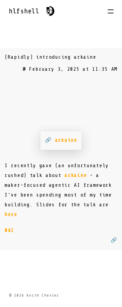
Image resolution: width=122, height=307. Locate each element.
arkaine (75, 175)
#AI (9, 230)
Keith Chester (43, 295)
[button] (110, 11)
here (11, 214)
